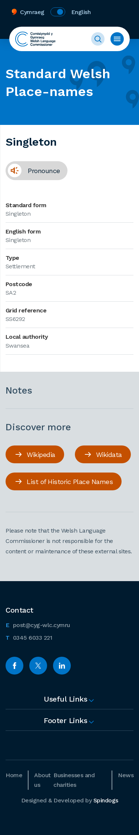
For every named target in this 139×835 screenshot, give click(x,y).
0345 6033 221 (29, 637)
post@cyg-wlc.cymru (38, 624)
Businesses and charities (74, 780)
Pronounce (33, 170)
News (125, 775)
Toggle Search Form (98, 39)
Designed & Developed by (69, 800)
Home (14, 775)
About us (42, 780)
